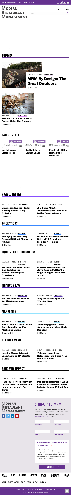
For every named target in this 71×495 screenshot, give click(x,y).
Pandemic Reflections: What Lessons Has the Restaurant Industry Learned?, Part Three (17, 386)
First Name (38, 424)
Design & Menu (48, 74)
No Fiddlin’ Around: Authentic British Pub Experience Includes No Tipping (53, 239)
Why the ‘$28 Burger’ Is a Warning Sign (50, 300)
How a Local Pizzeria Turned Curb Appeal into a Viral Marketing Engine (17, 327)
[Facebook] (58, 2)
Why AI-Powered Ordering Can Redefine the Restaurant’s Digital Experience (16, 271)
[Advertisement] (35, 35)
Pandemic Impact (24, 379)
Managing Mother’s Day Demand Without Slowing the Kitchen (17, 239)
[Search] (67, 13)
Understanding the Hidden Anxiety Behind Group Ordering (16, 211)
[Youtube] (68, 2)
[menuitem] (4, 2)
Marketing (21, 321)
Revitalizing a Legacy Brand (33, 151)
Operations (22, 233)
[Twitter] (61, 2)
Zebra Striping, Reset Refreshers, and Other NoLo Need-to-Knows (52, 356)
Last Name (57, 424)
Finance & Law (22, 295)
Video (20, 146)
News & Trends (23, 205)
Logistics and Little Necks (9, 151)
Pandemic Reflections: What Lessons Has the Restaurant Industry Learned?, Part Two (52, 384)
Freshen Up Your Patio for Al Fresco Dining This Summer (17, 120)
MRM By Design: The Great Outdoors (46, 81)
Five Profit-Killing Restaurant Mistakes (58, 153)
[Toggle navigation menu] (67, 491)
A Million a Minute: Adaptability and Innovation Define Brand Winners (52, 211)
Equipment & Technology (22, 263)
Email (37, 434)
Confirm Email (58, 434)
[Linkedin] (64, 2)
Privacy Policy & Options (43, 416)
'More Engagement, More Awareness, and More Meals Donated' (52, 327)
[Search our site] (47, 13)
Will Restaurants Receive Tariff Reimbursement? (15, 300)
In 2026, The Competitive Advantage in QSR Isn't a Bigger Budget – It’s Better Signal (51, 271)
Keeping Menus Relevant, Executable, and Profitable (16, 354)
